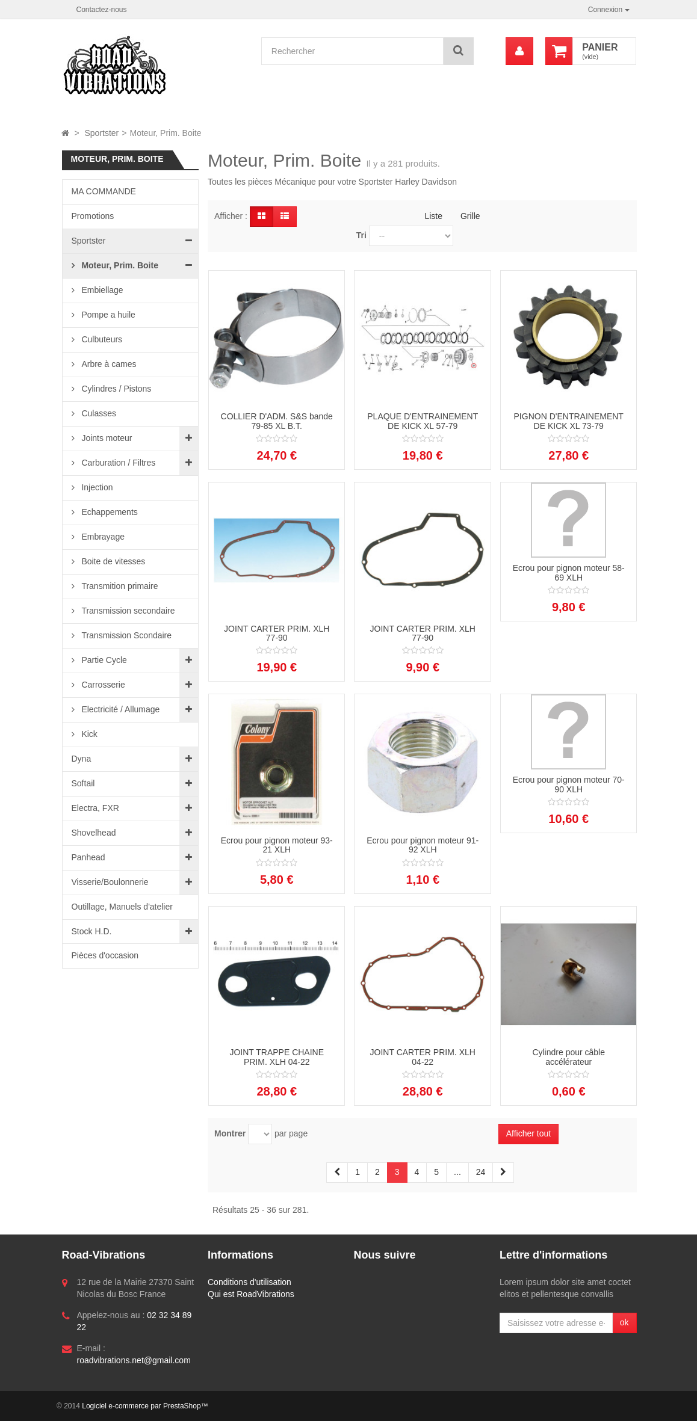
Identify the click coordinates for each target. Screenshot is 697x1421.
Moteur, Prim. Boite (118, 265)
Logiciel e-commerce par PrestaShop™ (145, 1406)
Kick (88, 734)
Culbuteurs (101, 339)
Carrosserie (102, 684)
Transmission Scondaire (125, 635)
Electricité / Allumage (119, 709)
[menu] (519, 51)
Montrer (230, 1133)
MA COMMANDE (104, 191)
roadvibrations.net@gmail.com (134, 1360)
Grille (470, 216)
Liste (433, 216)
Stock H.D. (92, 931)
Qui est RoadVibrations (251, 1294)
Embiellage (101, 290)
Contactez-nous (101, 9)
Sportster (89, 240)
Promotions (93, 216)
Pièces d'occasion (105, 955)
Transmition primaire (118, 586)
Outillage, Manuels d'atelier (122, 906)
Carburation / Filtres (117, 462)
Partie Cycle (103, 660)
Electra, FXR (95, 808)
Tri (361, 235)
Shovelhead (94, 832)
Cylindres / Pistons (115, 388)
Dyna (81, 758)
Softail (83, 783)
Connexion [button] (609, 9)
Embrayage (102, 536)
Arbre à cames (108, 364)
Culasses (97, 413)
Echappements (108, 512)
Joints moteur (105, 438)
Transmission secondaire (127, 610)
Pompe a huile (107, 314)
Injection (96, 487)
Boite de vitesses (112, 561)
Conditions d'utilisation (249, 1282)
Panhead (88, 857)
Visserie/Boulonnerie (110, 882)
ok (624, 1322)
